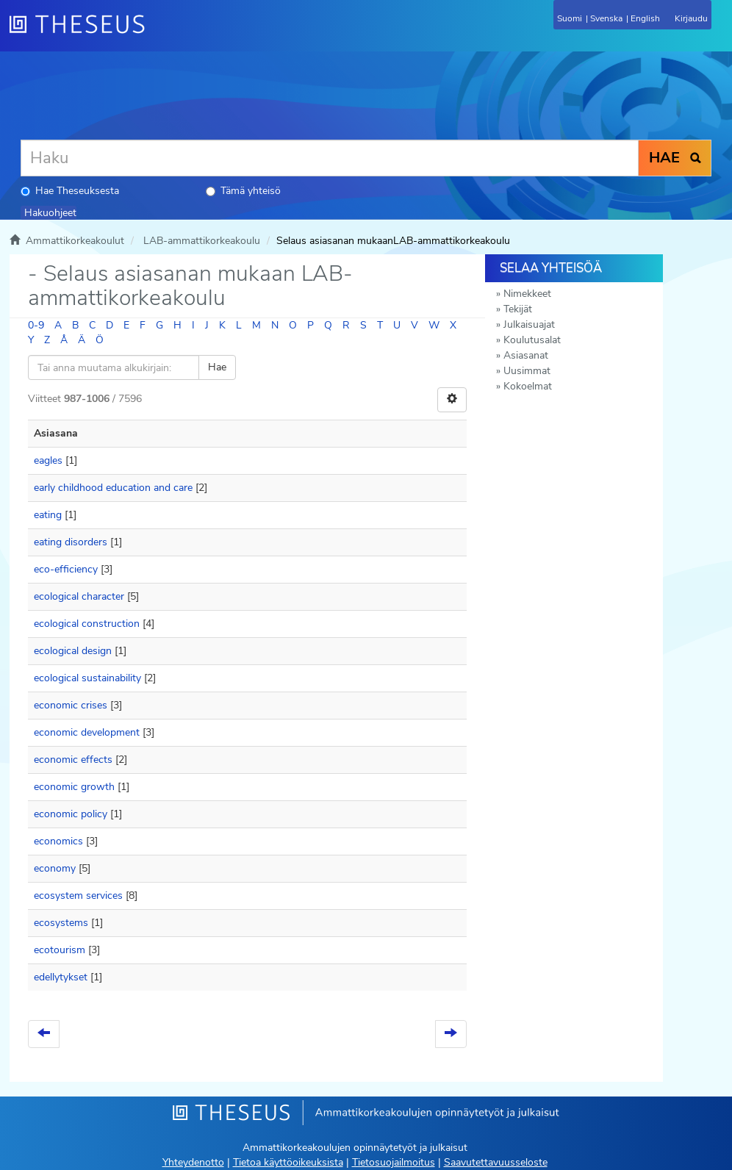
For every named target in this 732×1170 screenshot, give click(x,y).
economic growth (74, 787)
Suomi (569, 18)
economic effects (73, 760)
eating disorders (70, 542)
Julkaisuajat (529, 324)
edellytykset (60, 977)
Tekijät (517, 309)
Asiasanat (525, 355)
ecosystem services (78, 895)
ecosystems (61, 923)
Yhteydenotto (193, 1162)
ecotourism (59, 950)
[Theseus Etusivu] (157, 33)
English (645, 18)
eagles (48, 460)
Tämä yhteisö (243, 191)
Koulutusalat (532, 340)
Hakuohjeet (50, 213)
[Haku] (330, 158)
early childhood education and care (113, 488)
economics (58, 841)
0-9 (36, 325)
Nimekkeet (527, 294)
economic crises (70, 705)
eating (48, 515)
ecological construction (87, 624)
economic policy (70, 814)
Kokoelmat (527, 386)
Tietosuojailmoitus (393, 1162)
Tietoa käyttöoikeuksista (288, 1162)
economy (55, 868)
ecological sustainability (87, 678)
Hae (217, 367)
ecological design (73, 651)
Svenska (606, 18)
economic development (87, 732)
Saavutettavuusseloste (496, 1162)
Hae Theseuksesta (70, 191)
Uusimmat (526, 371)
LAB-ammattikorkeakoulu (201, 241)
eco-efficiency (66, 569)
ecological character (79, 596)
